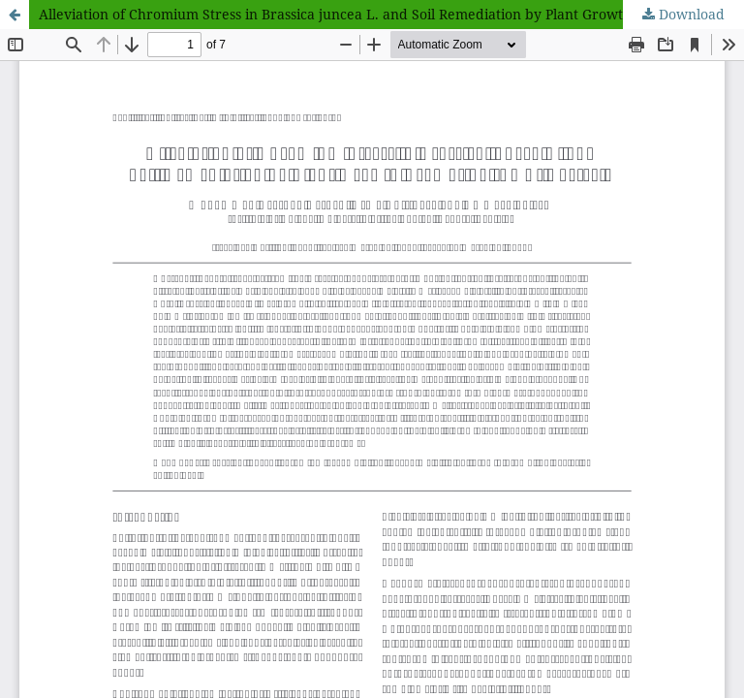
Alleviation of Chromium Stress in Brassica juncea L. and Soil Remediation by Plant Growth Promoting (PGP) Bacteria (391, 14)
